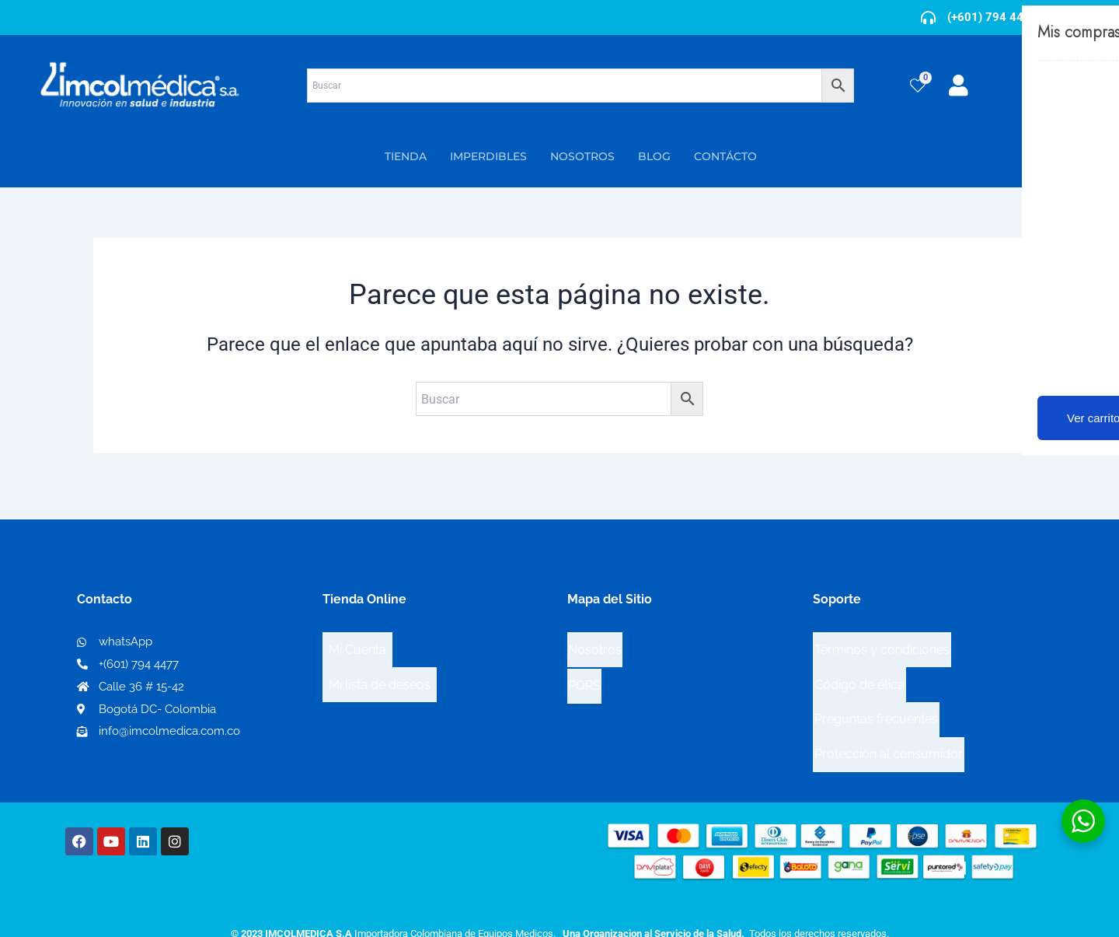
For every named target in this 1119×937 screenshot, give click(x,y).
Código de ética (859, 669)
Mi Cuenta (357, 644)
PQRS (584, 668)
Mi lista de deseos (380, 669)
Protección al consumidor (888, 718)
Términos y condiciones (882, 644)
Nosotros (595, 643)
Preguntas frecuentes (876, 694)
